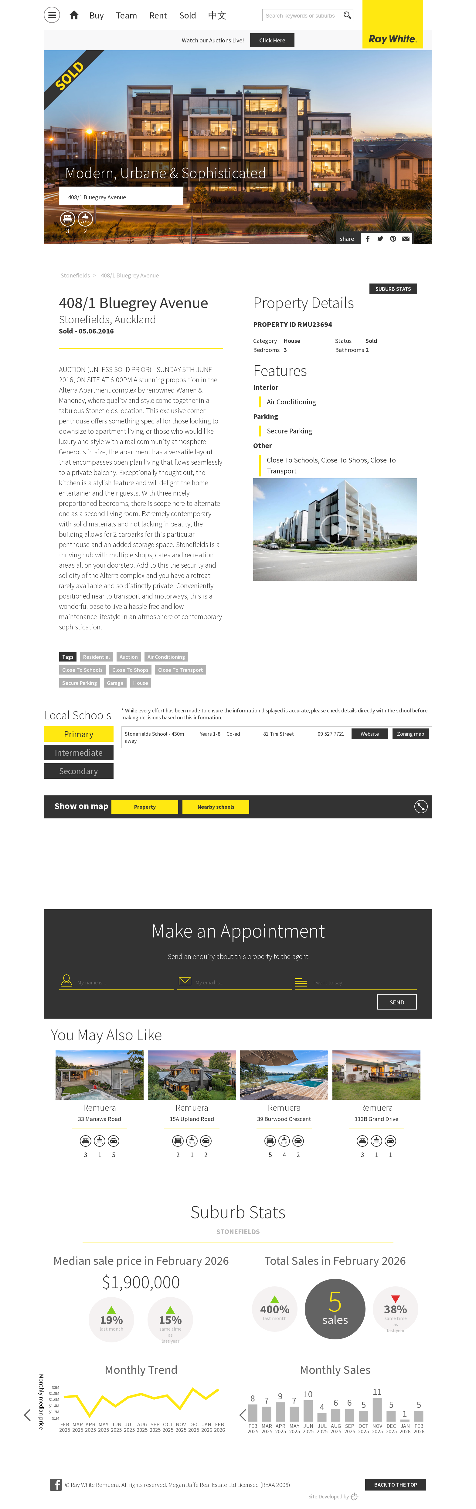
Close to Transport (180, 669)
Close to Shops (130, 669)
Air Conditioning (166, 656)
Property (145, 806)
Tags (67, 656)
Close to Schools (82, 669)
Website (370, 733)
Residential (96, 656)
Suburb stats (393, 288)
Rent (158, 15)
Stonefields (75, 275)
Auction (129, 656)
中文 (217, 15)
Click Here (272, 40)
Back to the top (395, 1484)
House (140, 682)
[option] (238, 182)
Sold (187, 15)
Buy (96, 15)
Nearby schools (216, 806)
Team (126, 15)
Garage (115, 682)
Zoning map (410, 733)
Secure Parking (79, 682)
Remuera (99, 1107)
